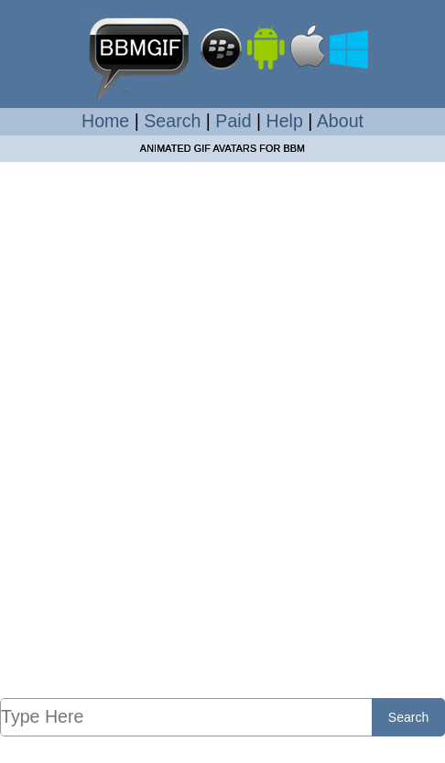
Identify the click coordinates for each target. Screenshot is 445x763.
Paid (233, 121)
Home (105, 121)
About (340, 121)
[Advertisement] (222, 429)
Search (172, 121)
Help (284, 121)
